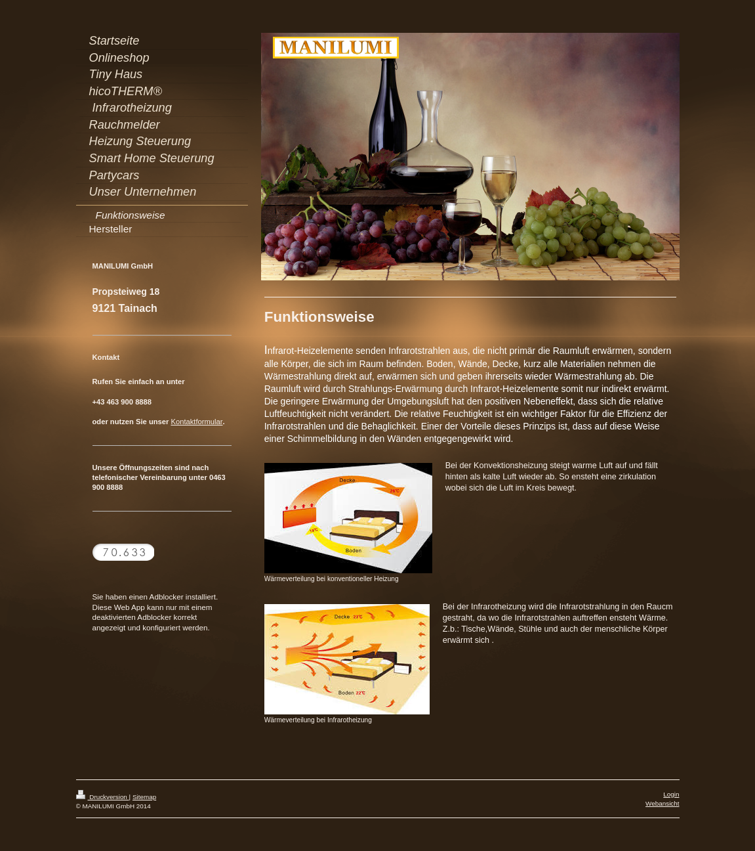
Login (671, 794)
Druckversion (102, 796)
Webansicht (662, 803)
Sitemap (144, 796)
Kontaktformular (196, 422)
